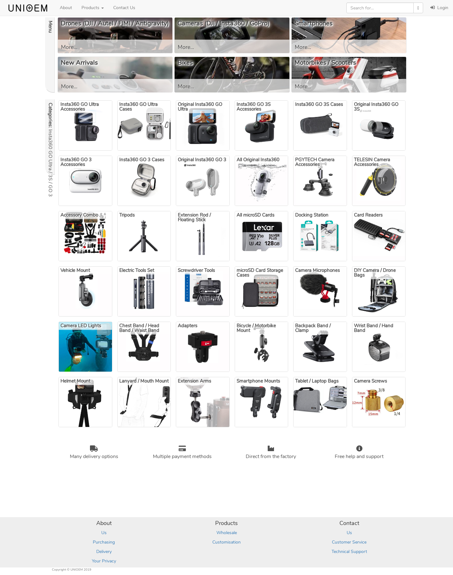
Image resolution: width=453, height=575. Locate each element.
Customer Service (349, 542)
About (66, 8)
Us (104, 533)
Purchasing (104, 542)
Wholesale (226, 533)
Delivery (104, 552)
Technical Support (349, 552)
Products (92, 8)
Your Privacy (104, 561)
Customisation (226, 542)
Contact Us (124, 8)
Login (439, 8)
